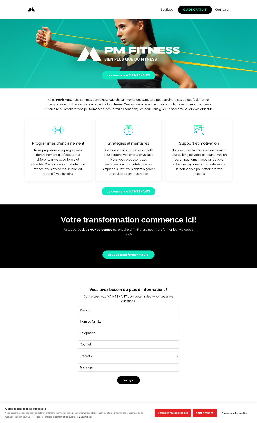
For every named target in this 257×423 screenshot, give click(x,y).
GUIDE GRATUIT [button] (195, 9)
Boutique (167, 9)
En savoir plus (85, 417)
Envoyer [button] (128, 380)
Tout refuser (205, 413)
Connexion (222, 9)
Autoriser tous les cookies (173, 413)
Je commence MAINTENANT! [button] (128, 75)
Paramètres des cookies (234, 413)
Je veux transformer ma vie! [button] (128, 255)
